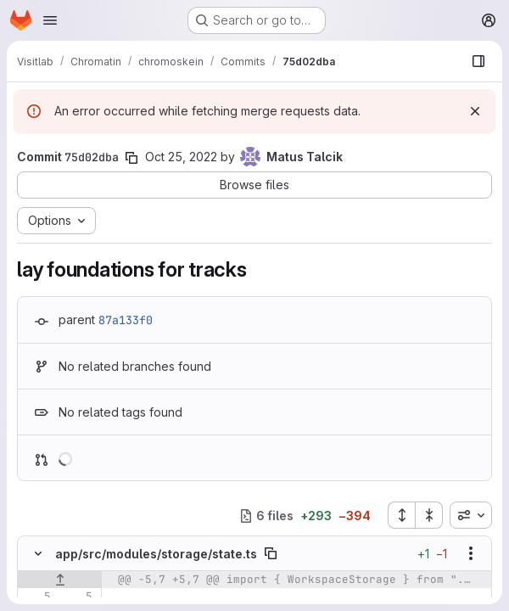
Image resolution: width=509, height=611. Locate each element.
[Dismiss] (475, 111)
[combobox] (471, 515)
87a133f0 (125, 320)
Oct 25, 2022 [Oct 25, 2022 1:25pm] (181, 156)
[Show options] (471, 553)
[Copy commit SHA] (131, 158)
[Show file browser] (478, 61)
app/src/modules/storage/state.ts (156, 554)
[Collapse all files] (429, 515)
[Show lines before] (60, 579)
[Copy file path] (270, 553)
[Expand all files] (401, 515)
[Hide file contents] (38, 553)
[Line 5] (36, 596)
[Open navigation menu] (50, 20)
